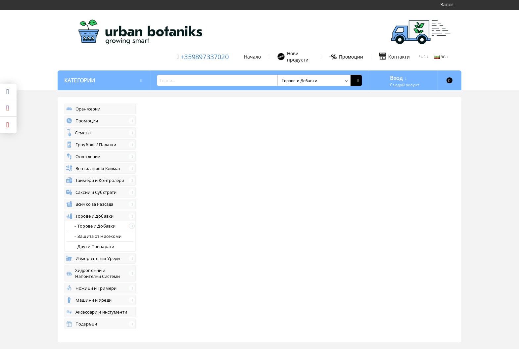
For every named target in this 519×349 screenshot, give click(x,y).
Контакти (394, 57)
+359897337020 (204, 56)
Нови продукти (292, 56)
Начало (252, 57)
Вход (396, 77)
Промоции (346, 57)
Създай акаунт (404, 85)
